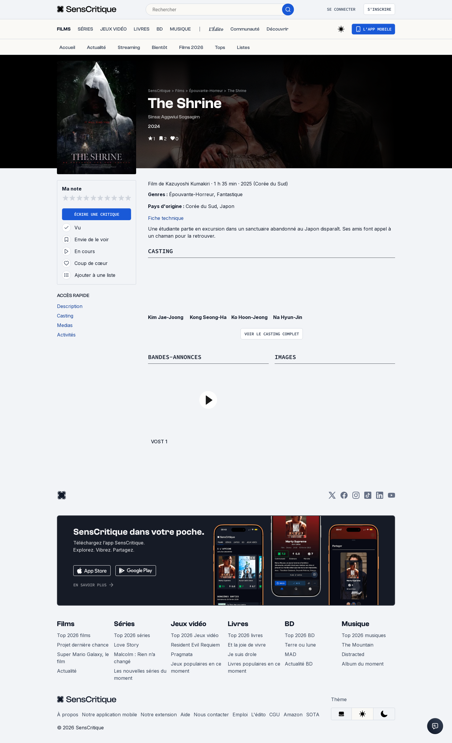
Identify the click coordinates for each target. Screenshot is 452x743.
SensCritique (159, 90)
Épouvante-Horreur (206, 90)
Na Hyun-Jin (287, 317)
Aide (185, 714)
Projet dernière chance (83, 645)
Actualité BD (299, 664)
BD (289, 624)
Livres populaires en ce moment (254, 667)
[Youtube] (391, 497)
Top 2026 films (73, 635)
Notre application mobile (109, 714)
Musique (355, 624)
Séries (124, 624)
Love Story (126, 645)
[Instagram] (355, 497)
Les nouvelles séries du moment (140, 674)
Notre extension (159, 714)
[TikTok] (367, 497)
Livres (238, 624)
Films (179, 90)
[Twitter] (332, 497)
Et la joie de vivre (247, 645)
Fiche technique (166, 218)
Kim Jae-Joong (165, 317)
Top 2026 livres (245, 635)
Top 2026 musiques (364, 635)
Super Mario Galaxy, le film (83, 657)
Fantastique (230, 194)
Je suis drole (242, 654)
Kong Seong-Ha (208, 317)
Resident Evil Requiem (195, 645)
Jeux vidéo (188, 624)
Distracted (353, 654)
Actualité (67, 671)
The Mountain (357, 645)
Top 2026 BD (300, 635)
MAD (290, 654)
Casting (160, 251)
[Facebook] (344, 497)
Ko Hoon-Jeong (249, 317)
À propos (67, 714)
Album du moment (362, 664)
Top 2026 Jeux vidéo (195, 635)
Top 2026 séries (132, 635)
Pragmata (181, 654)
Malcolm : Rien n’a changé (134, 657)
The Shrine (236, 90)
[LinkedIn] (379, 497)
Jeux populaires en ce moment (196, 667)
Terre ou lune (300, 645)
